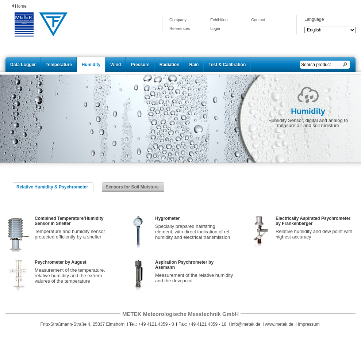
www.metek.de (279, 324)
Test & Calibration (227, 64)
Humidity (91, 64)
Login (215, 28)
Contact (258, 20)
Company (178, 20)
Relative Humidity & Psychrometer (52, 187)
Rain (194, 64)
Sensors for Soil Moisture (131, 187)
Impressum (308, 324)
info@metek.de (246, 324)
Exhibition (219, 20)
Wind (115, 64)
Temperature (59, 64)
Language (314, 19)
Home (21, 6)
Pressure (140, 64)
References (179, 28)
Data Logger (23, 64)
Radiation (170, 64)
